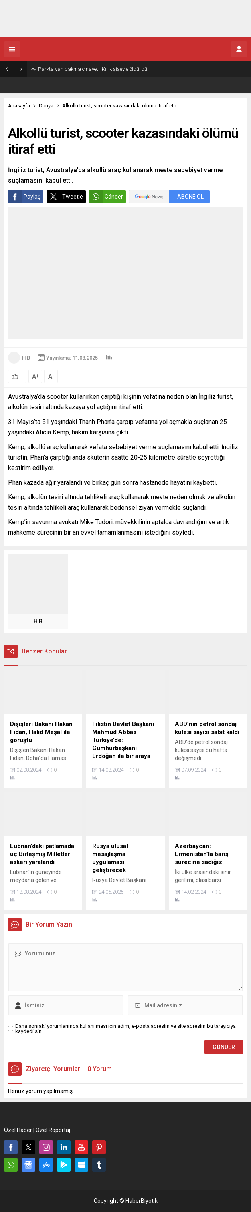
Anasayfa (19, 106)
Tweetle (65, 196)
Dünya (46, 106)
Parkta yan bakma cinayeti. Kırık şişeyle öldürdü (92, 69)
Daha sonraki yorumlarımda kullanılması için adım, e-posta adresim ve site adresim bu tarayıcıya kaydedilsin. (125, 1028)
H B (26, 358)
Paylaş (24, 196)
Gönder (106, 196)
